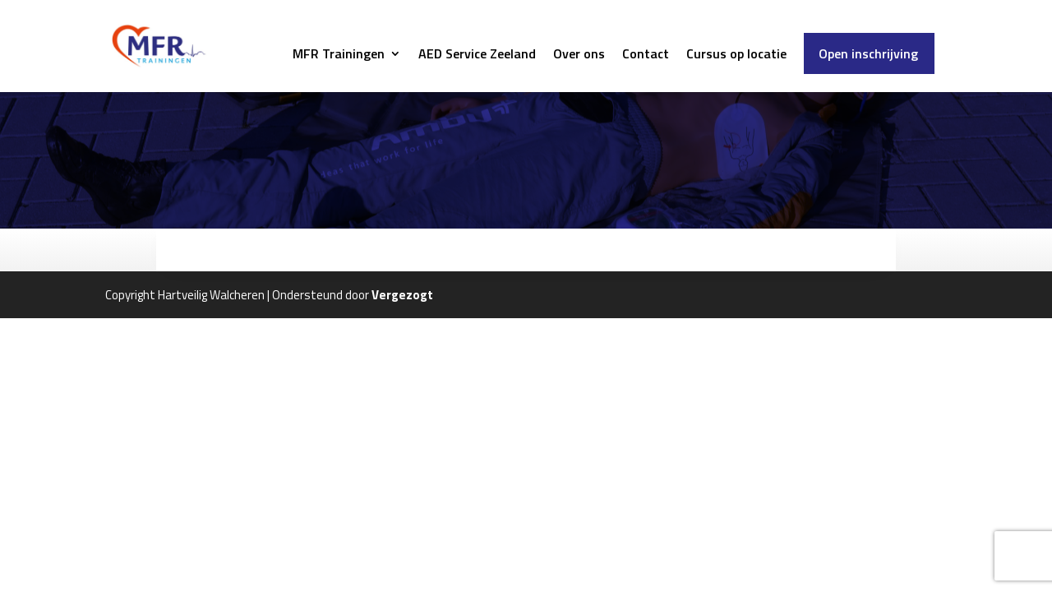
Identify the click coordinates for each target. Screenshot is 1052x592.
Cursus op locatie (736, 55)
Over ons (579, 55)
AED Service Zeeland (477, 55)
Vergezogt (402, 294)
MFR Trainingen (339, 55)
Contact (645, 55)
